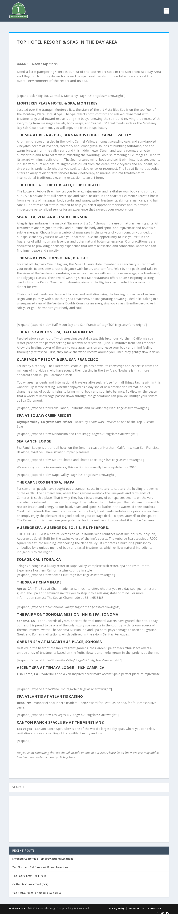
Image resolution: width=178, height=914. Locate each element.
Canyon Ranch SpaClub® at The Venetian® (60, 719)
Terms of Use (136, 905)
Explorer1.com (17, 905)
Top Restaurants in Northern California (36, 889)
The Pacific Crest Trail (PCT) (29, 872)
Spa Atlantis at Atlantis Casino (50, 693)
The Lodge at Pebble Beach (44, 181)
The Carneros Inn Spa (39, 479)
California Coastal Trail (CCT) (30, 881)
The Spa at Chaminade (39, 579)
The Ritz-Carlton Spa (38, 329)
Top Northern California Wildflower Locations (40, 864)
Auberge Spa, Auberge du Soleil (49, 524)
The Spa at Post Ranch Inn (44, 254)
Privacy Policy (116, 905)
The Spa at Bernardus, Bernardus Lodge (58, 132)
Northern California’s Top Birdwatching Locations (42, 855)
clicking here (67, 754)
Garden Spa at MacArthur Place (50, 638)
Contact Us (154, 905)
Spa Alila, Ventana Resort (44, 213)
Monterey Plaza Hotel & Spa (46, 100)
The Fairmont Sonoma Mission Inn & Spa (58, 611)
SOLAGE (24, 556)
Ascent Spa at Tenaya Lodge (45, 664)
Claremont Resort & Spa (42, 356)
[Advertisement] (89, 816)
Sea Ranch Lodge (34, 438)
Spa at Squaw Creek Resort (44, 412)
